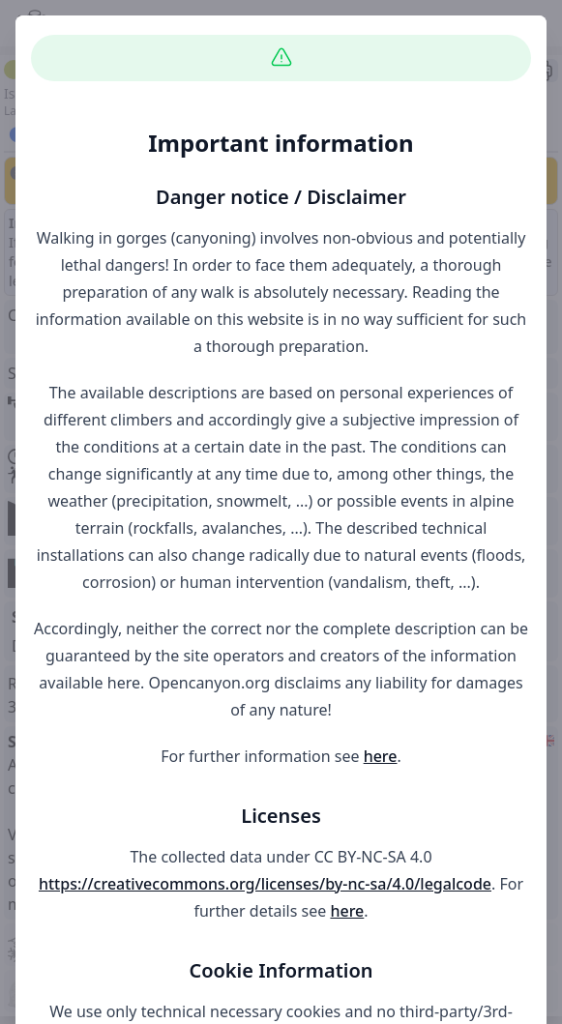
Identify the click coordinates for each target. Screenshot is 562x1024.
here (381, 756)
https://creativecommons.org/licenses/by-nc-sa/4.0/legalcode (265, 883)
